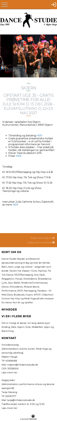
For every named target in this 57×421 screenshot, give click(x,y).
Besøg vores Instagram (43, 238)
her (15, 372)
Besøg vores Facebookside (41, 242)
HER (39, 135)
